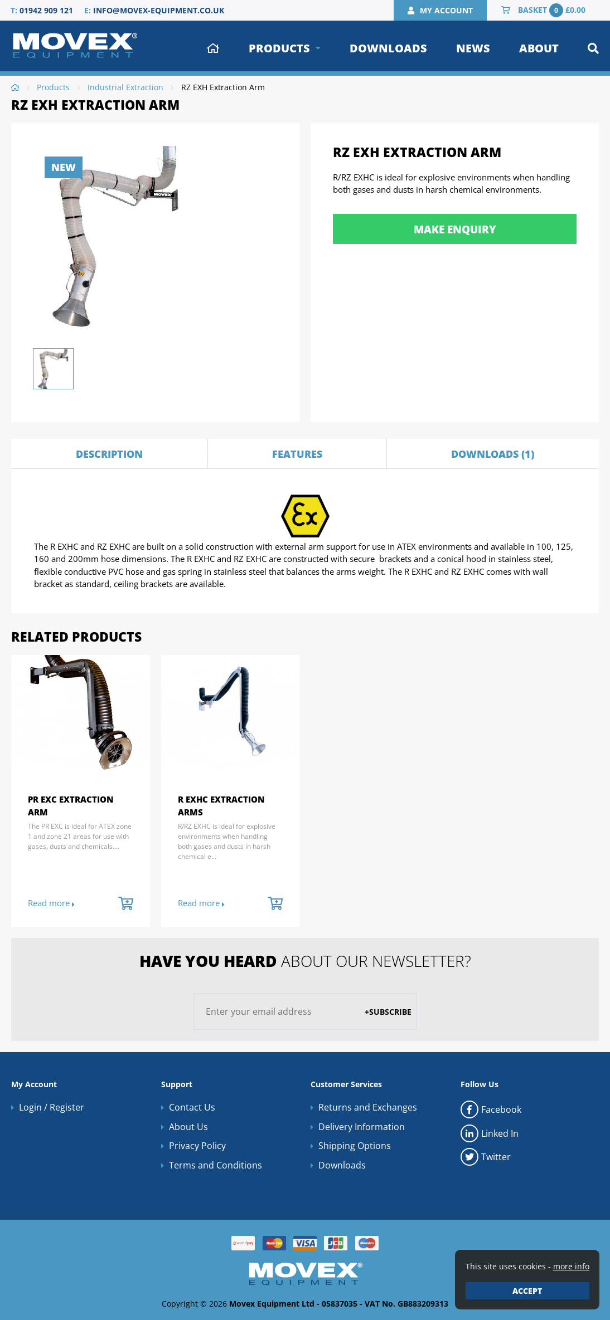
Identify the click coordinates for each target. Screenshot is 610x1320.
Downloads (388, 48)
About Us (188, 1127)
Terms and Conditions (215, 1165)
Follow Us (479, 1084)
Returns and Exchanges (367, 1107)
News (473, 48)
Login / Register (51, 1107)
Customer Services (346, 1084)
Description (109, 454)
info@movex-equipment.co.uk (158, 10)
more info (571, 1266)
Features (297, 454)
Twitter (486, 1157)
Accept (527, 1290)
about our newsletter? (305, 960)
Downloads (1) (492, 454)
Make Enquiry (455, 229)
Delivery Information (361, 1127)
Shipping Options (354, 1146)
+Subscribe (388, 1011)
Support (176, 1084)
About (539, 48)
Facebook (491, 1109)
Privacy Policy (197, 1146)
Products (279, 48)
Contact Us (192, 1107)
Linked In (490, 1133)
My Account (34, 1084)
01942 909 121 (46, 10)
